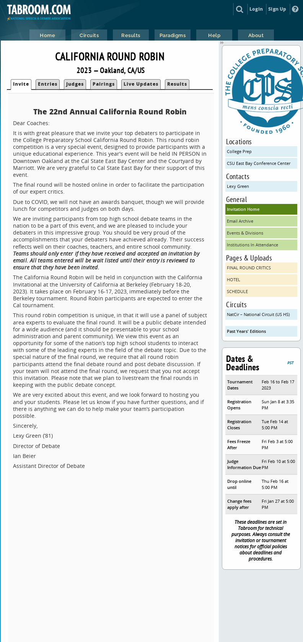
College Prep (239, 151)
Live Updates (141, 84)
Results (177, 84)
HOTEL (233, 279)
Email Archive (240, 221)
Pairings (104, 84)
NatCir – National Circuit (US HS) (258, 314)
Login (256, 9)
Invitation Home (243, 209)
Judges (75, 84)
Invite (21, 84)
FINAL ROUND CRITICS (249, 267)
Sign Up (277, 9)
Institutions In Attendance (252, 245)
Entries (47, 84)
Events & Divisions (245, 233)
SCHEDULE (237, 291)
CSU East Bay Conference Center (258, 163)
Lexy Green (238, 186)
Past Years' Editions (246, 331)
